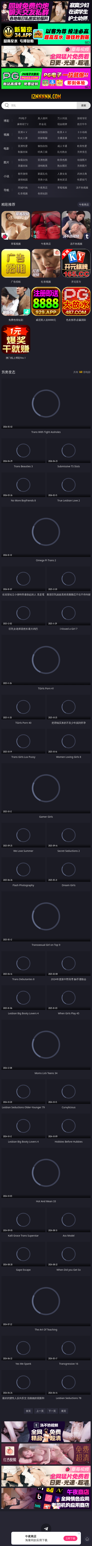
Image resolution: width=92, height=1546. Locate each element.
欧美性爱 (82, 146)
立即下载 (70, 1538)
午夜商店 (42, 187)
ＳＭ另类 (82, 138)
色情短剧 (42, 193)
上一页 (40, 1410)
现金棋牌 (62, 124)
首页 (28, 1410)
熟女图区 (62, 165)
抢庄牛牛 (82, 124)
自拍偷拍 (42, 132)
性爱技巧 (82, 179)
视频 (6, 134)
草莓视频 (62, 187)
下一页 (52, 1410)
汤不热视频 (82, 187)
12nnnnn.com (46, 96)
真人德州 (42, 118)
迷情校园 (23, 179)
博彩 (6, 121)
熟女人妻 (23, 138)
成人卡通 (62, 146)
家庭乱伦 (42, 173)
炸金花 (42, 124)
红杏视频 (23, 193)
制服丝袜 (23, 151)
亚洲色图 (42, 159)
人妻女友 (62, 173)
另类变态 (82, 151)
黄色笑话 (62, 179)
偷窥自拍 (23, 159)
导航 (6, 190)
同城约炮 (23, 187)
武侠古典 (82, 173)
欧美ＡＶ (62, 132)
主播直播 (62, 138)
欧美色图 (62, 159)
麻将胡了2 (22, 124)
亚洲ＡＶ (23, 132)
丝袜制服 (42, 138)
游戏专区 (82, 118)
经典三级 (42, 151)
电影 (6, 148)
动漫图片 (82, 159)
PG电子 (23, 118)
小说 (6, 176)
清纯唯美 (42, 165)
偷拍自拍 (42, 146)
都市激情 (23, 173)
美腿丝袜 (23, 165)
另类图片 (82, 165)
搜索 (83, 105)
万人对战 (62, 118)
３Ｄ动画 (82, 132)
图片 (6, 162)
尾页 (63, 1410)
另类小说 (42, 179)
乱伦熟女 (62, 151)
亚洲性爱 (23, 146)
